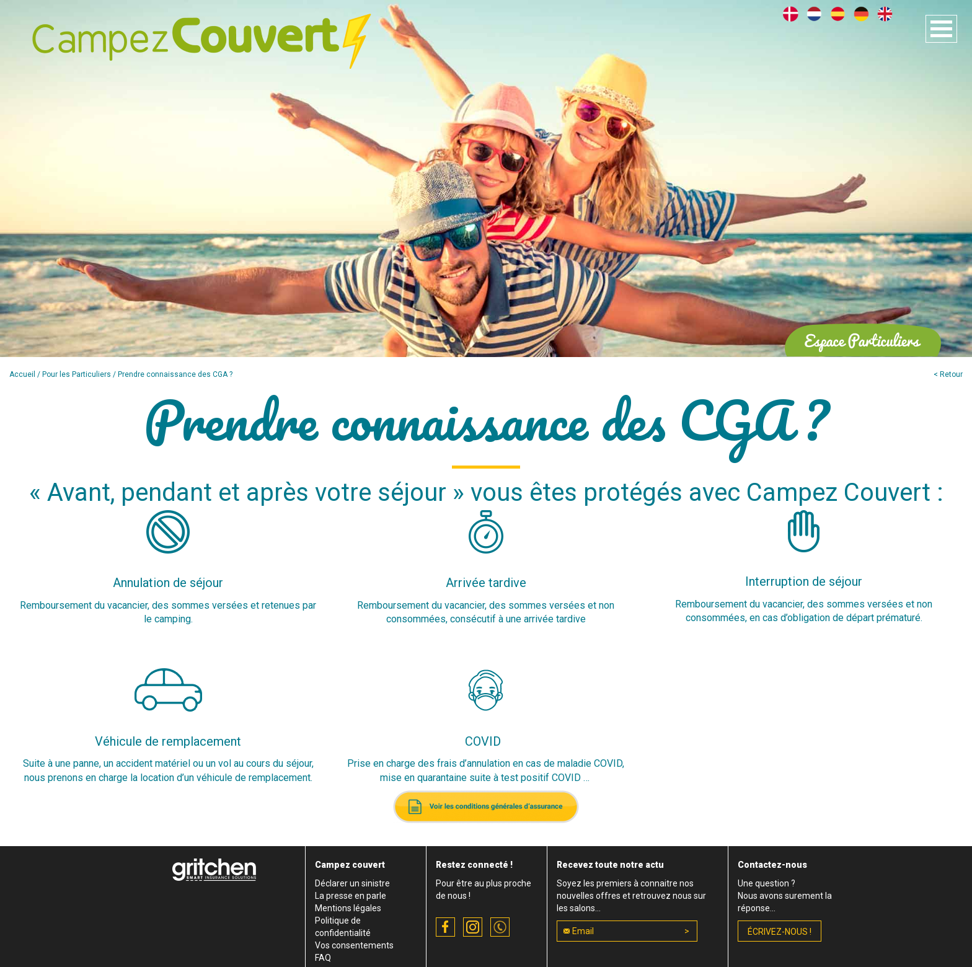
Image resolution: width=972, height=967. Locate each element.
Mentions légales (348, 908)
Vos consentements (354, 945)
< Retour (948, 374)
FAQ (323, 958)
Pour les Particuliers (76, 374)
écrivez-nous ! (779, 932)
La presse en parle (350, 896)
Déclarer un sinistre (352, 883)
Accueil (22, 374)
